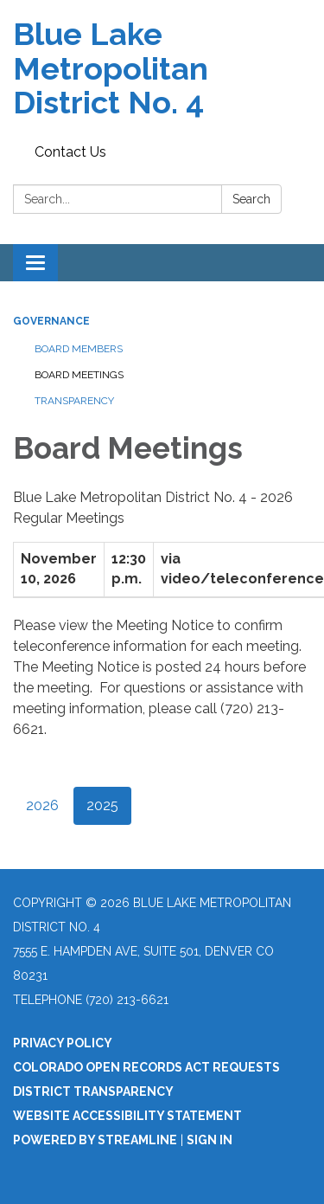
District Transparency (93, 1091)
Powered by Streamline (95, 1140)
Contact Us (70, 152)
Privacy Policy (62, 1043)
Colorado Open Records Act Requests (146, 1067)
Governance (51, 321)
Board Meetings (79, 375)
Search (251, 199)
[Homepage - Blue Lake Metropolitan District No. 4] (162, 68)
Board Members (79, 349)
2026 (42, 805)
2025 (102, 805)
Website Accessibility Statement (127, 1116)
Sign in (209, 1140)
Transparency (74, 401)
